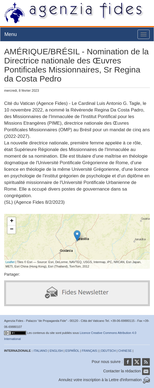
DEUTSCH (108, 350)
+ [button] (11, 221)
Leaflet (10, 262)
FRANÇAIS (89, 350)
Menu (10, 34)
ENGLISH (56, 350)
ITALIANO (40, 350)
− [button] (11, 229)
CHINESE (125, 350)
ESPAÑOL (72, 350)
